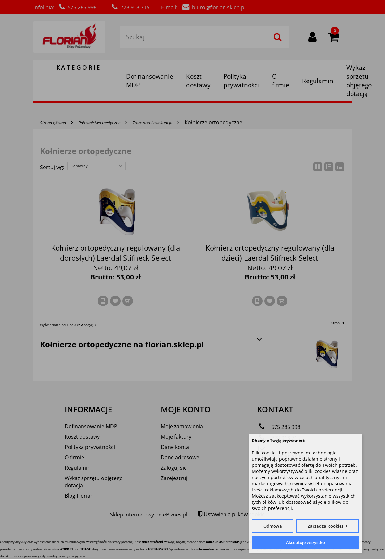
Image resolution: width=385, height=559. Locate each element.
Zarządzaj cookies (325, 526)
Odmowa (272, 526)
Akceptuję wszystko (305, 542)
